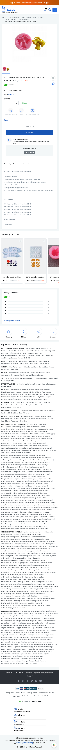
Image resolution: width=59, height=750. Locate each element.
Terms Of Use (20, 693)
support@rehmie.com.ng (24, 743)
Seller (29, 722)
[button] (54, 10)
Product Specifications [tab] (11, 164)
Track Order (16, 696)
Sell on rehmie (29, 152)
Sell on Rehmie (27, 696)
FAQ (15, 673)
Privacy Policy (32, 693)
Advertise (29, 716)
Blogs (21, 673)
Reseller (37, 696)
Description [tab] (27, 164)
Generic (11, 94)
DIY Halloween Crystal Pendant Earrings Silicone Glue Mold (12, 277)
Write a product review (12, 320)
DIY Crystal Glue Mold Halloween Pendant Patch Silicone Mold (35, 277)
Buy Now (29, 132)
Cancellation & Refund (46, 693)
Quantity (7, 99)
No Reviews (10, 85)
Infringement (9, 693)
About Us (9, 673)
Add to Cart (29, 126)
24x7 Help (45, 696)
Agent (29, 729)
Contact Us (30, 676)
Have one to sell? (29, 148)
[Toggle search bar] (49, 9)
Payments (28, 673)
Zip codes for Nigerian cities (43, 673)
